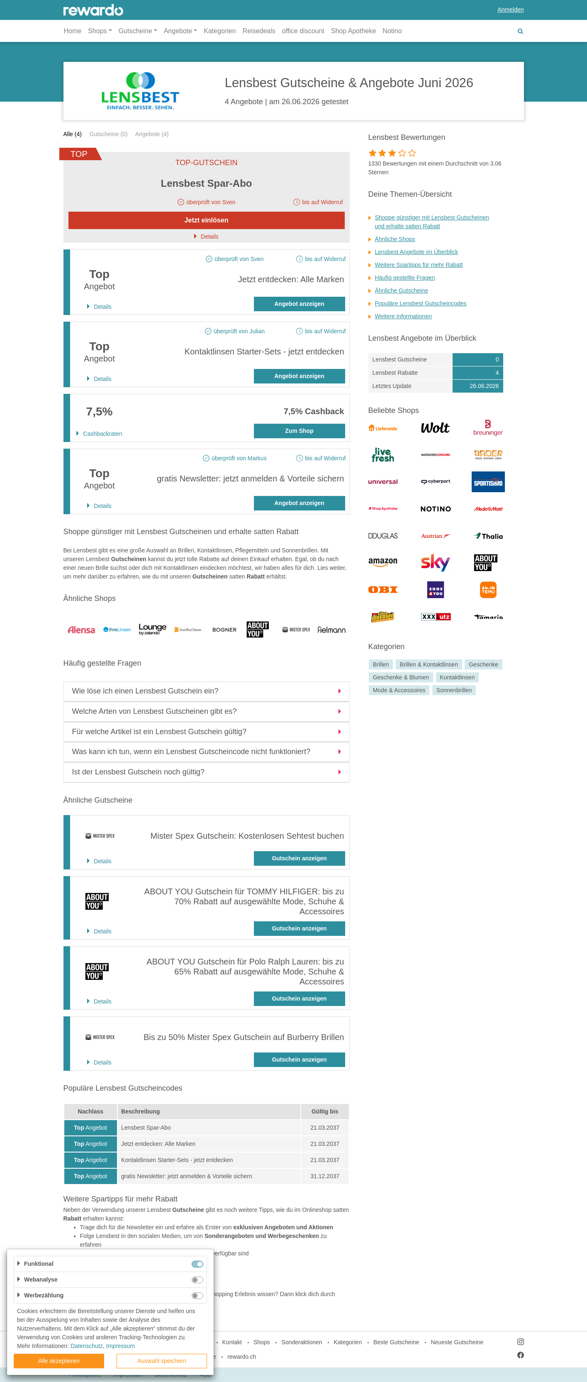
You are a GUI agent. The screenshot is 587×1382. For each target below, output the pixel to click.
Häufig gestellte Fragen (405, 277)
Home (73, 30)
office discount (303, 30)
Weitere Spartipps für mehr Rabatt (419, 264)
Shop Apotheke (353, 30)
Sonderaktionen (301, 1342)
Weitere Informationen (403, 316)
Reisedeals (259, 30)
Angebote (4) (152, 134)
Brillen (381, 664)
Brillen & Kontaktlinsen (429, 664)
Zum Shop (299, 430)
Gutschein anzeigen (299, 858)
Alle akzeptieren (59, 1361)
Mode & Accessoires (399, 690)
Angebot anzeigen (299, 303)
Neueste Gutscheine (457, 1342)
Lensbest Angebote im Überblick (416, 252)
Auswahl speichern (161, 1361)
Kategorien (220, 30)
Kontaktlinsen (457, 677)
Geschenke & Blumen (401, 677)
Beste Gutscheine (396, 1342)
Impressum (120, 1346)
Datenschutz (87, 1346)
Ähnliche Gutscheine (401, 290)
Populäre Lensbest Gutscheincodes (421, 303)
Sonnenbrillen (454, 690)
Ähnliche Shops (395, 239)
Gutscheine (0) (109, 134)
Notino (392, 30)
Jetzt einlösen (207, 220)
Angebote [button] (178, 30)
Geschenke (483, 664)
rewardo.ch (241, 1356)
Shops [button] (97, 30)
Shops (261, 1342)
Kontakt (232, 1342)
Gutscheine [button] (135, 30)
